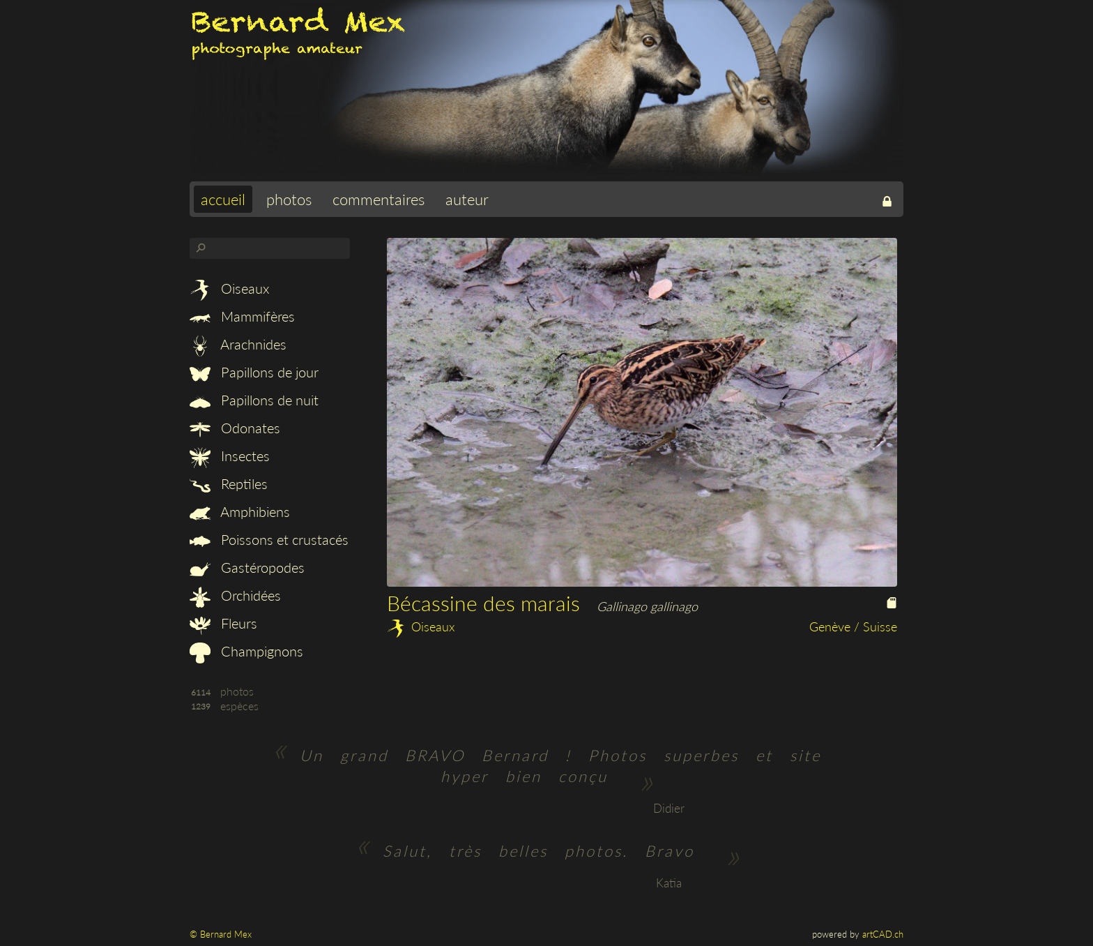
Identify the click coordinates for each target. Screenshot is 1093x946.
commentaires (379, 199)
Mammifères (242, 316)
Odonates (235, 427)
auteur (467, 199)
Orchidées (235, 595)
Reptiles (229, 483)
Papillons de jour (254, 371)
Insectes (230, 455)
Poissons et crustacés (269, 539)
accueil (223, 199)
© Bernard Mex (221, 934)
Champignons (246, 651)
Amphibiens (240, 511)
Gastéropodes (247, 567)
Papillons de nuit (254, 399)
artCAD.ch (882, 934)
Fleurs (223, 623)
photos (289, 199)
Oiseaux (229, 288)
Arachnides (238, 344)
